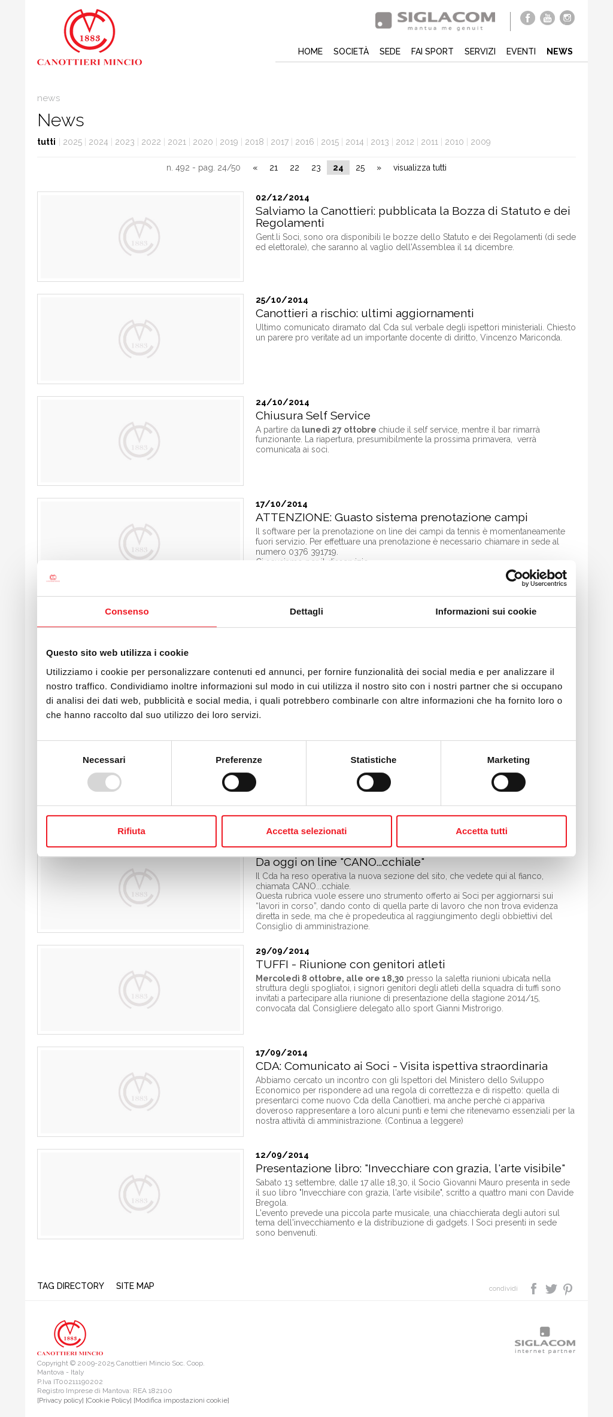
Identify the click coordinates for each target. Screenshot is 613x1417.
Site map (135, 1286)
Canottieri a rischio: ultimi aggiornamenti (365, 313)
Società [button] (351, 51)
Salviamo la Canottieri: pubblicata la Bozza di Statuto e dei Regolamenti (413, 217)
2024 (98, 142)
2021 (177, 142)
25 (360, 167)
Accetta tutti (482, 831)
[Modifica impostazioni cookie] (181, 1400)
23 (316, 167)
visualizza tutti (420, 167)
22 (294, 167)
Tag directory (70, 1286)
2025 (72, 142)
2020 (203, 142)
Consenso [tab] (126, 611)
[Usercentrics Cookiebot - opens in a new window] (514, 578)
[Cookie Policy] (109, 1400)
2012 (405, 142)
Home (310, 51)
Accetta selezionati (306, 831)
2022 (151, 142)
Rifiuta (131, 831)
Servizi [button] (480, 51)
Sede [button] (390, 51)
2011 (429, 142)
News (560, 51)
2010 (454, 142)
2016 (304, 142)
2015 (330, 142)
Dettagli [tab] (306, 611)
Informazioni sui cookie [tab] (486, 611)
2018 (254, 142)
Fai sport (432, 51)
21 (273, 167)
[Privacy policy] (60, 1400)
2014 (354, 142)
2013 (380, 142)
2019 (229, 142)
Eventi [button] (521, 51)
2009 (481, 142)
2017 (280, 142)
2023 (125, 142)
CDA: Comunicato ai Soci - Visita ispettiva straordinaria (402, 1066)
